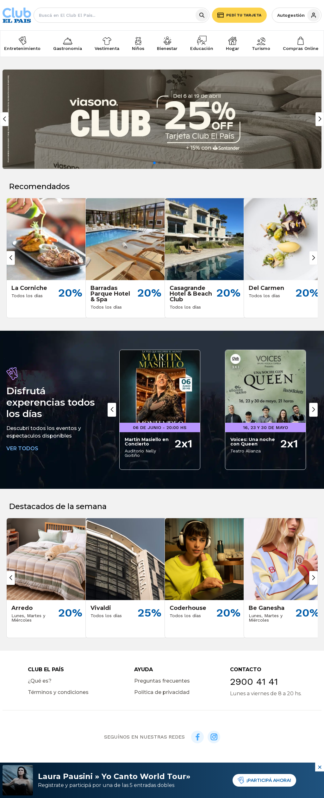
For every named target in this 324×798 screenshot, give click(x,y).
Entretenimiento (22, 48)
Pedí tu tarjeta (239, 15)
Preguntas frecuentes (162, 681)
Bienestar (167, 48)
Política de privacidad (162, 692)
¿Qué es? (40, 681)
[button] (154, 163)
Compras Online (300, 48)
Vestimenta (107, 48)
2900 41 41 (254, 681)
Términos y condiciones (58, 692)
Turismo (261, 48)
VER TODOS (22, 448)
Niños (138, 48)
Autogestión (298, 15)
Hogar (232, 48)
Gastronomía (67, 48)
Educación (201, 48)
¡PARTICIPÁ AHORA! (264, 780)
